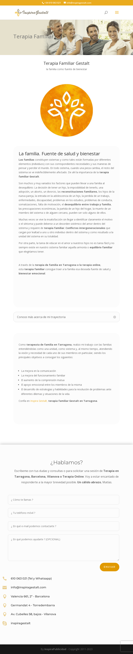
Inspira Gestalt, (39, 401)
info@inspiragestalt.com (28, 587)
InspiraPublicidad (55, 649)
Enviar (109, 566)
